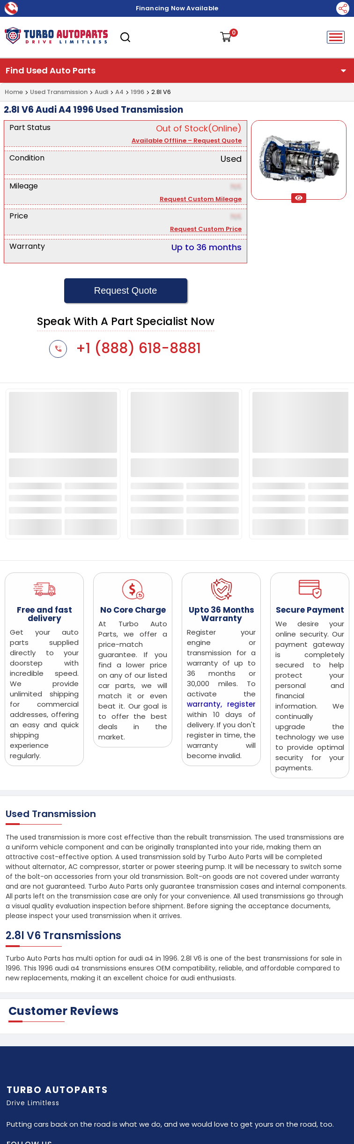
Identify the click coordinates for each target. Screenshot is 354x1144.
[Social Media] (342, 8)
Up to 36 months (206, 247)
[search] (125, 37)
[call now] (11, 8)
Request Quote (125, 290)
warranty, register (221, 704)
